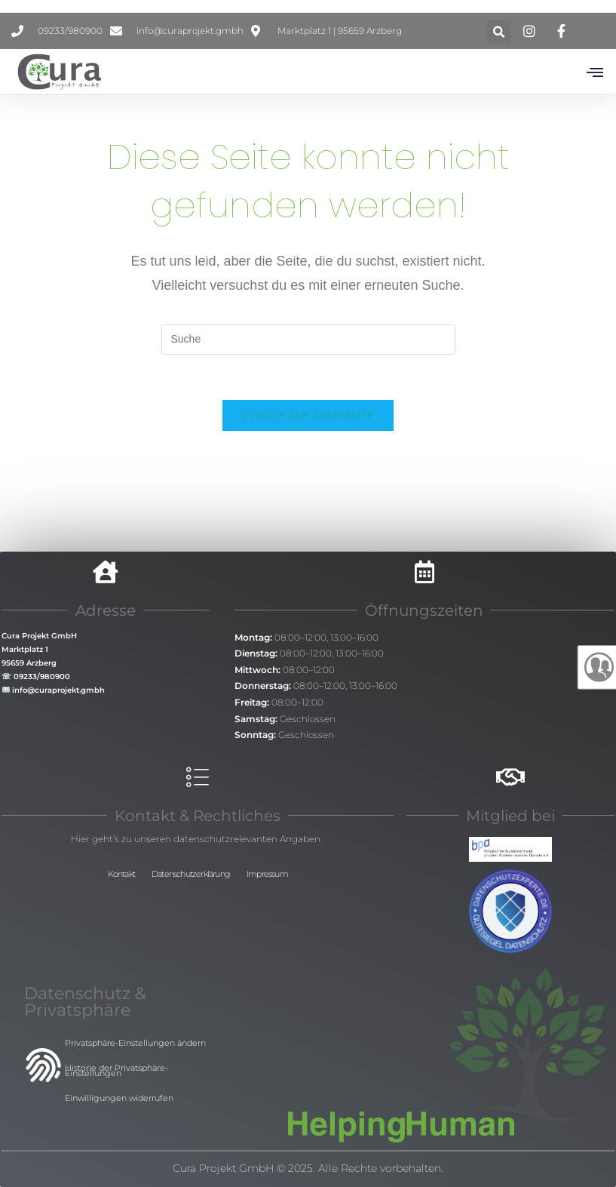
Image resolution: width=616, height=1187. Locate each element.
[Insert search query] (308, 339)
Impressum (267, 874)
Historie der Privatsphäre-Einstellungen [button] (116, 1070)
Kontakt (121, 874)
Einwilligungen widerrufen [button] (119, 1098)
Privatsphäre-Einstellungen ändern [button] (135, 1043)
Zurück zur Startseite (307, 415)
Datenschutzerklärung (191, 874)
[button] (498, 32)
